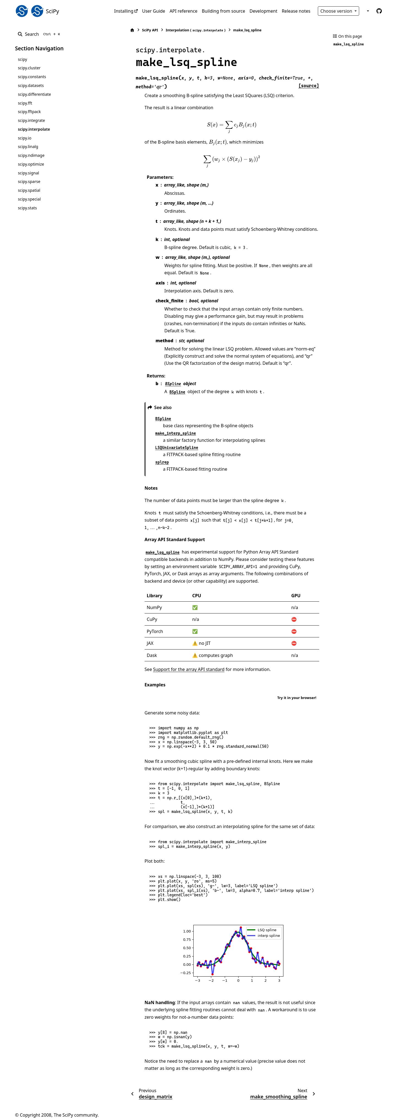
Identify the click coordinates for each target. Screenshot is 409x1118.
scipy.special (29, 199)
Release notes (296, 11)
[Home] (117, 30)
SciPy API (135, 30)
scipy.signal (28, 173)
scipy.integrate (31, 120)
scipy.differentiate (34, 94)
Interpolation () (180, 30)
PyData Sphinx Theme (356, 1105)
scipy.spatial (29, 190)
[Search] (39, 34)
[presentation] (224, 127)
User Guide (153, 11)
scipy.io (24, 138)
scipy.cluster (29, 67)
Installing (124, 11)
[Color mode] (367, 11)
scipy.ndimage (31, 155)
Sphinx (52, 1110)
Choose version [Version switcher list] (336, 11)
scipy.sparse (29, 181)
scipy (22, 59)
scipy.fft (25, 103)
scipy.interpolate (34, 129)
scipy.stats (27, 207)
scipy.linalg (28, 146)
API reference (183, 11)
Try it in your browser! (296, 683)
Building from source (223, 11)
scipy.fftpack (29, 111)
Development (263, 11)
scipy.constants (32, 76)
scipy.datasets (31, 85)
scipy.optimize (31, 164)
